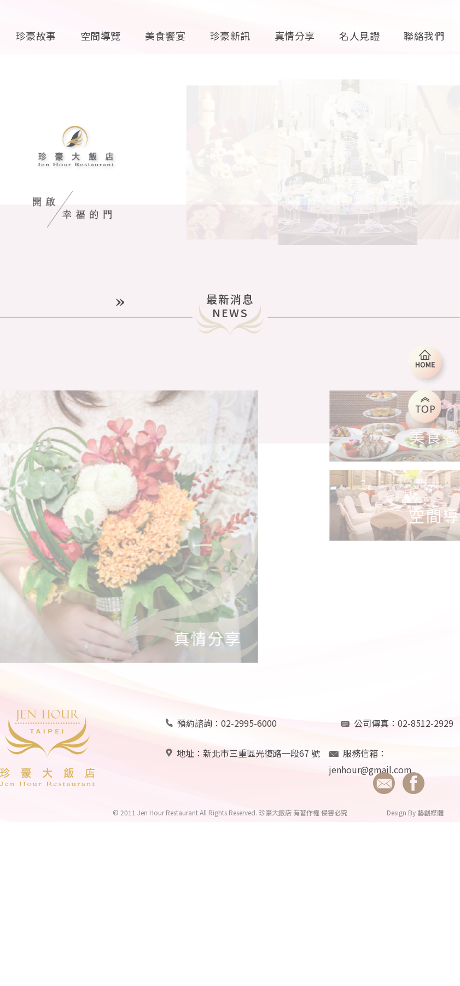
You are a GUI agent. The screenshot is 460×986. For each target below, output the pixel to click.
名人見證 (359, 35)
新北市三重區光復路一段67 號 (261, 763)
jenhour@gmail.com (370, 779)
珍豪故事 (36, 35)
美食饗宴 (165, 35)
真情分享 (295, 35)
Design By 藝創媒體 (415, 822)
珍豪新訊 (230, 35)
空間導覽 (100, 35)
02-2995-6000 (249, 733)
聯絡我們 (424, 35)
